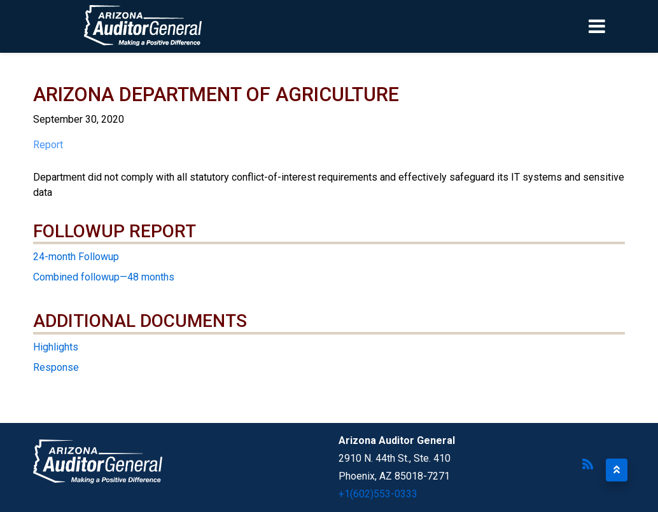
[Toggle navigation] (618, 26)
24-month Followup (76, 257)
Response (56, 367)
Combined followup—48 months (103, 277)
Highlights (55, 347)
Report (48, 145)
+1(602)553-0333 (378, 494)
